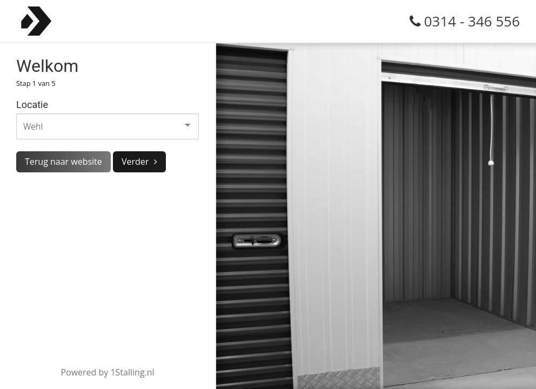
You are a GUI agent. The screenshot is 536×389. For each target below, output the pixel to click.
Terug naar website (63, 161)
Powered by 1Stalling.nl (107, 372)
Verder (135, 161)
